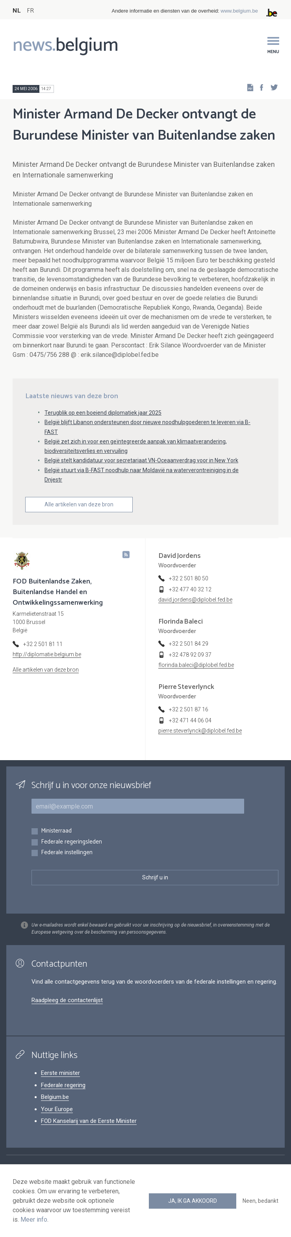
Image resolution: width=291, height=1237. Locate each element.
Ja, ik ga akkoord (192, 1201)
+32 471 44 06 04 (190, 720)
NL (16, 11)
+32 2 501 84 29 (188, 644)
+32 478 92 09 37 (190, 655)
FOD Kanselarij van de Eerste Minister (89, 1120)
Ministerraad (56, 831)
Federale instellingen (67, 852)
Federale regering (63, 1085)
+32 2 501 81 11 (43, 644)
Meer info (33, 1219)
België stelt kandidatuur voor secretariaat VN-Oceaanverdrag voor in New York (141, 460)
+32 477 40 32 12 (190, 589)
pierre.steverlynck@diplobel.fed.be (200, 730)
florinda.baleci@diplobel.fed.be (196, 665)
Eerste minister (60, 1072)
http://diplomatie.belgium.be (47, 654)
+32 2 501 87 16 (188, 709)
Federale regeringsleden (71, 842)
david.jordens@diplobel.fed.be (195, 599)
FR (30, 11)
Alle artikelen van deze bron (78, 504)
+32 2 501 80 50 (188, 578)
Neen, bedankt (260, 1201)
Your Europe (57, 1109)
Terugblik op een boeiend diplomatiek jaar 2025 (102, 413)
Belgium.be (55, 1096)
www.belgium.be (239, 11)
